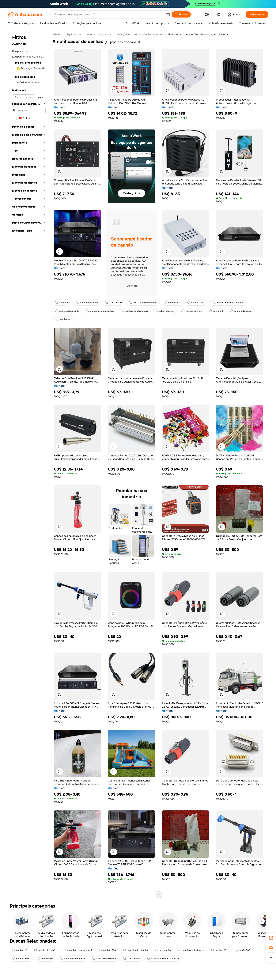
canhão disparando (67, 310)
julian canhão (165, 310)
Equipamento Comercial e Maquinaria (89, 34)
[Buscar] (181, 14)
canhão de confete (46, 950)
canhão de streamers (135, 310)
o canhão (62, 302)
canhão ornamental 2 (78, 950)
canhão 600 (113, 302)
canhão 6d (45, 958)
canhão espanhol (87, 302)
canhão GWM (196, 302)
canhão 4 (216, 310)
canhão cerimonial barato (163, 958)
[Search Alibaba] (108, 14)
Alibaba (56, 34)
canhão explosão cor (191, 950)
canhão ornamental (72, 958)
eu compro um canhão (100, 310)
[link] (271, 938)
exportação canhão (135, 950)
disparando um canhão (143, 302)
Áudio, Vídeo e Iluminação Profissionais (139, 34)
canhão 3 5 (172, 302)
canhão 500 (242, 950)
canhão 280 (107, 950)
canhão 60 (218, 950)
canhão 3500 (21, 958)
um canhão (163, 950)
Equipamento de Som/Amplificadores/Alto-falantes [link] (198, 34)
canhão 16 (19, 950)
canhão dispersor (241, 310)
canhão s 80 (131, 958)
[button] (167, 14)
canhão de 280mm (104, 958)
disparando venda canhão (228, 302)
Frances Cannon (191, 310)
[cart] (219, 15)
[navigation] (29, 465)
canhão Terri (63, 319)
